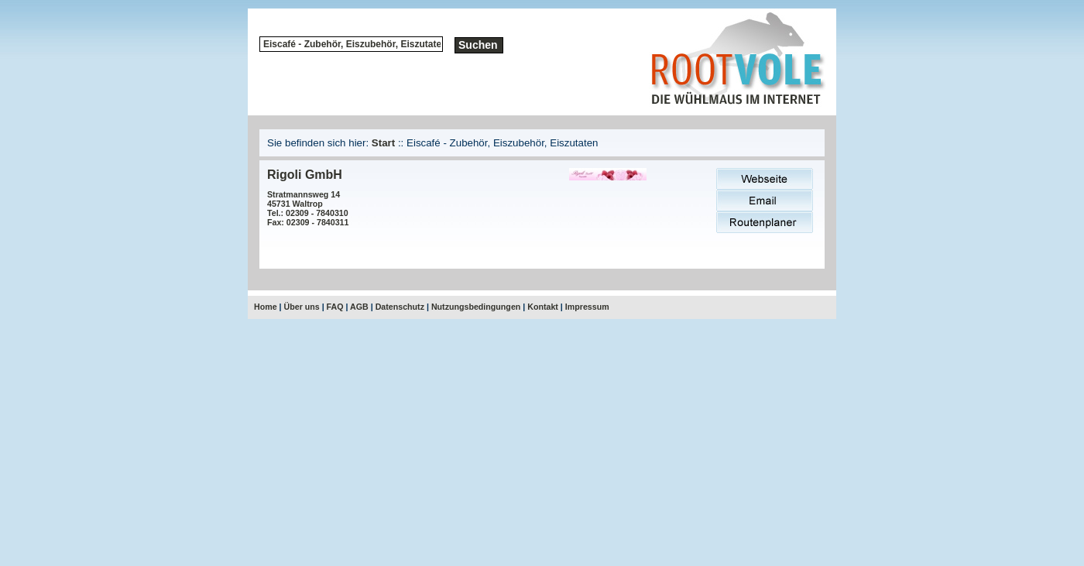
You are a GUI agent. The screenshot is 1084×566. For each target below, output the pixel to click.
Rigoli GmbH (304, 174)
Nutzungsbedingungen (475, 306)
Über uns (302, 306)
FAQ (335, 306)
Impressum (587, 306)
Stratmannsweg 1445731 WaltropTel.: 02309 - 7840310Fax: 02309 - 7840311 (307, 208)
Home (265, 306)
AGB (359, 306)
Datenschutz (400, 306)
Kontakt (542, 306)
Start (383, 143)
